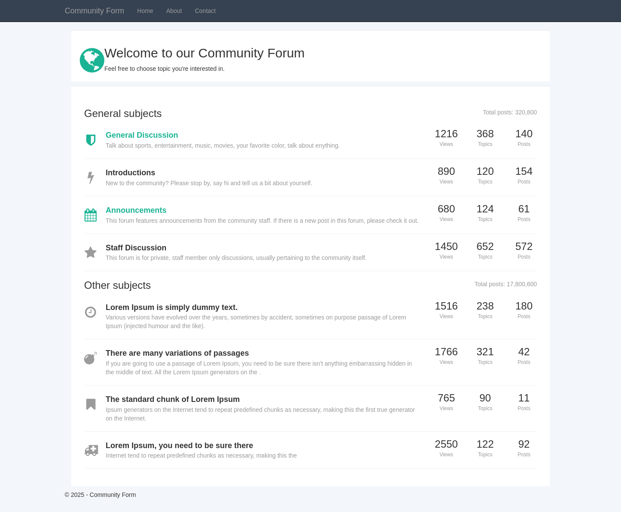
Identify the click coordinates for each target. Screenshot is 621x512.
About (174, 10)
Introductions (130, 172)
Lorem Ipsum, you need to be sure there (179, 445)
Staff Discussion (136, 247)
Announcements (136, 210)
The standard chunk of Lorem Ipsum (173, 399)
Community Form (94, 10)
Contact (205, 10)
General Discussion (142, 135)
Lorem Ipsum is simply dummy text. (172, 307)
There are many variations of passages (177, 353)
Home (145, 10)
